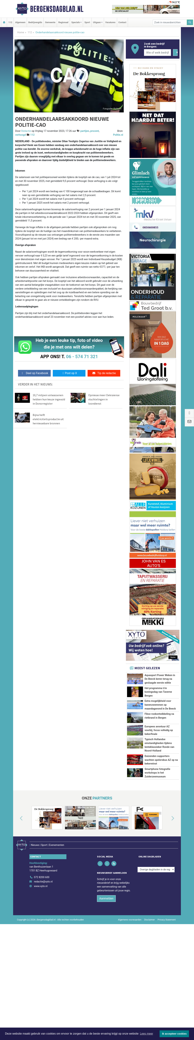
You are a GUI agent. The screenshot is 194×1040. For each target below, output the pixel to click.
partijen (84, 131)
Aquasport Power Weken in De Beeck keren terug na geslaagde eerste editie (160, 679)
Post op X (69, 373)
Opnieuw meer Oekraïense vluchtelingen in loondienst (104, 399)
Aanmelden (106, 956)
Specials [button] (75, 22)
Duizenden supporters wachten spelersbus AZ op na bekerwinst (161, 795)
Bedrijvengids (35, 22)
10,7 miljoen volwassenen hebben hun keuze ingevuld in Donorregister (49, 399)
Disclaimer (149, 977)
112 (10, 22)
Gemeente (50, 22)
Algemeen (20, 22)
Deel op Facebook (34, 373)
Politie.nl (118, 134)
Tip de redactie (104, 373)
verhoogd (20, 134)
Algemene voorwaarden (129, 977)
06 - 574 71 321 (82, 356)
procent (94, 131)
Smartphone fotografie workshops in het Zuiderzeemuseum (157, 824)
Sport (87, 22)
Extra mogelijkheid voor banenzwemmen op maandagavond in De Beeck (160, 705)
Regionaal (63, 22)
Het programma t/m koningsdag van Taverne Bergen (158, 692)
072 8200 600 (41, 935)
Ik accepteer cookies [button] (174, 1033)
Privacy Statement (167, 977)
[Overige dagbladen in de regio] (156, 927)
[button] (17, 881)
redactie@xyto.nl (43, 939)
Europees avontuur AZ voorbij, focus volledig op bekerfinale (159, 738)
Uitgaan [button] (97, 22)
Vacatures (110, 22)
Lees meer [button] (146, 1033)
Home (20, 32)
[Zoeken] (190, 22)
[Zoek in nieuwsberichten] (170, 22)
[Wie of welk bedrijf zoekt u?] (157, 52)
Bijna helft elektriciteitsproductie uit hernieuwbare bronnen (48, 419)
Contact (122, 22)
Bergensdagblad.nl (56, 9)
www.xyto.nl (40, 944)
